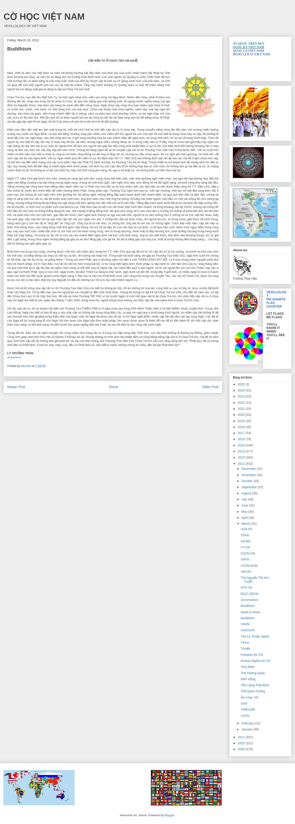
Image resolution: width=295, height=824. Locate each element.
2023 (242, 396)
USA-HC (247, 529)
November (249, 475)
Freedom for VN (252, 655)
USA (244, 703)
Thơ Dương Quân (253, 673)
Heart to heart (250, 612)
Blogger (169, 815)
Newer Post (16, 387)
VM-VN (246, 571)
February (248, 723)
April (245, 517)
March (246, 523)
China (245, 535)
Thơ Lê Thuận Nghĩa (255, 636)
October (247, 481)
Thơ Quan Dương (253, 691)
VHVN (245, 559)
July (244, 499)
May (244, 511)
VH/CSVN (248, 630)
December (249, 469)
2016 (242, 439)
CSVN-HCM (249, 565)
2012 (242, 463)
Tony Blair (247, 667)
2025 (242, 384)
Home (113, 387)
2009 (242, 749)
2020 (242, 414)
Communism (249, 600)
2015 (242, 445)
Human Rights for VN (255, 661)
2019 (242, 421)
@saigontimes (14, 357)
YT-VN (245, 547)
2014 (242, 451)
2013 (242, 457)
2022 (242, 402)
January (247, 729)
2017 (242, 433)
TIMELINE (248, 709)
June (245, 505)
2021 (242, 408)
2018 (242, 427)
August (246, 493)
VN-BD (246, 541)
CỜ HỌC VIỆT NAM (44, 16)
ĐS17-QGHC (250, 594)
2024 (242, 390)
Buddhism (248, 606)
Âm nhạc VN (249, 697)
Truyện (245, 648)
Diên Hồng (248, 679)
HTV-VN (246, 587)
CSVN (245, 715)
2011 (242, 737)
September (249, 487)
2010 (242, 743)
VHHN (245, 624)
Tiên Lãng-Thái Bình (255, 685)
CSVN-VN (248, 553)
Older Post (210, 387)
